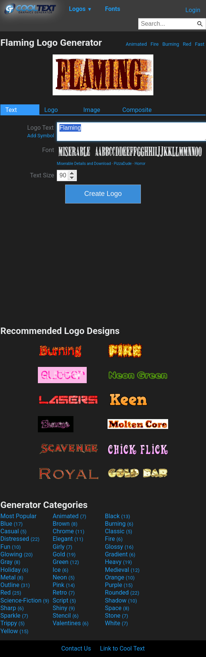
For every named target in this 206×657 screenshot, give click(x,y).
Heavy (118, 561)
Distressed (19, 538)
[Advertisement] (103, 264)
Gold (64, 554)
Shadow (121, 600)
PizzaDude (123, 164)
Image (91, 109)
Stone (116, 615)
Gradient (120, 554)
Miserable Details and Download (84, 164)
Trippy (12, 623)
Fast (200, 44)
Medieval (122, 569)
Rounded (122, 592)
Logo (51, 109)
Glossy (119, 546)
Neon (64, 577)
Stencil (65, 615)
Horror (139, 164)
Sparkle (14, 615)
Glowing (16, 554)
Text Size (42, 175)
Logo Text (40, 131)
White (116, 623)
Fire (154, 44)
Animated (136, 44)
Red (187, 44)
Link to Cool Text (122, 648)
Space (117, 608)
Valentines (71, 623)
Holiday (14, 569)
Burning (170, 44)
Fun (10, 546)
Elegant (68, 538)
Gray (10, 561)
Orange (120, 577)
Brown (65, 523)
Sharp (12, 608)
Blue (11, 523)
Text (11, 109)
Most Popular (18, 516)
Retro (64, 592)
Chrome (68, 531)
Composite (137, 109)
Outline (15, 585)
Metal (11, 577)
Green (66, 561)
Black (117, 516)
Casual (13, 531)
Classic (118, 531)
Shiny (64, 608)
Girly (62, 546)
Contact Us (76, 648)
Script (64, 600)
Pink (64, 585)
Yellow (14, 631)
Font (48, 150)
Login (193, 10)
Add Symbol (40, 135)
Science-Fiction (24, 600)
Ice (60, 569)
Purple (119, 585)
